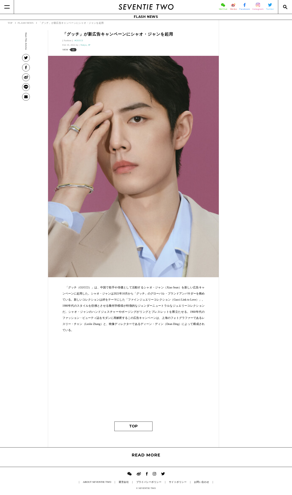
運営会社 (124, 482)
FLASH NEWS (146, 17)
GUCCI (79, 40)
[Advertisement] (133, 378)
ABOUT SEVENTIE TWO (97, 482)
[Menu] (7, 7)
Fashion (67, 40)
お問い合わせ (201, 482)
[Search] (285, 7)
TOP (133, 426)
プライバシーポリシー (149, 482)
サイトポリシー (178, 482)
